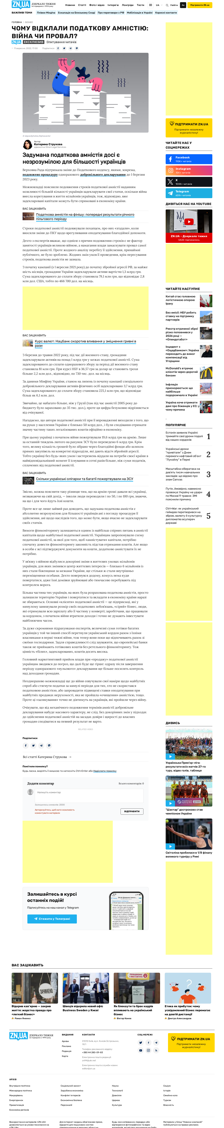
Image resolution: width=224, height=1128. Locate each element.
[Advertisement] (86, 308)
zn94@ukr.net (89, 1060)
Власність (168, 1105)
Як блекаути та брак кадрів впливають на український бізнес (133, 1010)
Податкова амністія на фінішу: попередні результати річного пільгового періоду (85, 216)
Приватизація (16, 1105)
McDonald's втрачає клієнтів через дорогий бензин (182, 372)
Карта (65, 1056)
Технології (117, 1090)
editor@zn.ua (88, 1068)
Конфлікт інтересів (70, 1095)
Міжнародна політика (20, 1090)
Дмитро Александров (179, 1018)
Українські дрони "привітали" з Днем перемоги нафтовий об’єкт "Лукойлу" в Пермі (183, 454)
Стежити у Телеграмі (52, 919)
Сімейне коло (170, 1095)
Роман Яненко (22, 1018)
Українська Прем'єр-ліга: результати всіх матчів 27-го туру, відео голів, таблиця (186, 766)
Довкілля (116, 1095)
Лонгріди (128, 5)
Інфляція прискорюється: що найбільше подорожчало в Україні (182, 390)
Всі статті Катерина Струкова (45, 757)
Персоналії (66, 1105)
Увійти (174, 5)
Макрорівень (16, 1095)
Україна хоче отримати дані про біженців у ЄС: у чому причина (183, 406)
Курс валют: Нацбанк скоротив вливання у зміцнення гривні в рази (85, 343)
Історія (166, 1090)
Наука (115, 1086)
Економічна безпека (71, 1100)
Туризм (167, 1100)
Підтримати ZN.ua (199, 5)
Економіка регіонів (19, 1110)
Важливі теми (22, 12)
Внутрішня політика (19, 1086)
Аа (183, 5)
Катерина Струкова (48, 144)
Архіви (65, 1041)
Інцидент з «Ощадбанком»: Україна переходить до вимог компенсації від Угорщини (182, 354)
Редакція (66, 1051)
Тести (140, 5)
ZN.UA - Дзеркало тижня (189, 236)
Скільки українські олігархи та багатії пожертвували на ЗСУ (84, 479)
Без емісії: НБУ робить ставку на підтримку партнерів (181, 316)
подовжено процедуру (40, 174)
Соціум (167, 1086)
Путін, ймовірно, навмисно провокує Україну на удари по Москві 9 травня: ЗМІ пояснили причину (184, 494)
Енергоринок (16, 1100)
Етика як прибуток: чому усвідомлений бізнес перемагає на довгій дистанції (187, 1010)
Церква (116, 1100)
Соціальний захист (71, 1086)
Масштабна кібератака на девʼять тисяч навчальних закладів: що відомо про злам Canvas (183, 474)
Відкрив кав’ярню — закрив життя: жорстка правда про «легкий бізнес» (31, 1010)
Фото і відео (96, 5)
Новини (70, 5)
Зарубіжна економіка (72, 1090)
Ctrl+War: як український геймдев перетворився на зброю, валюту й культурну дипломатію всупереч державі (184, 516)
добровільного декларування (103, 174)
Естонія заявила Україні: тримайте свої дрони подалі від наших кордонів (184, 436)
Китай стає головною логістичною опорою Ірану (180, 300)
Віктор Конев (124, 1018)
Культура (117, 1105)
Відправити (132, 811)
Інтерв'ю (113, 5)
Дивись (173, 723)
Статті (82, 5)
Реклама (66, 1046)
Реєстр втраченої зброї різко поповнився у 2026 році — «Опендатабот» (182, 334)
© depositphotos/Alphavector (36, 136)
